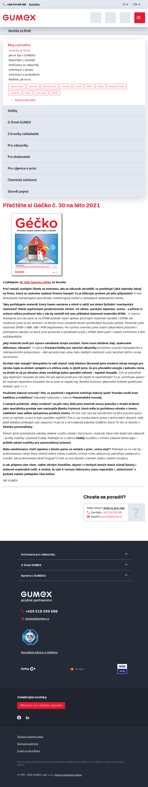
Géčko (89, 86)
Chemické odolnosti (22, 180)
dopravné (33, 86)
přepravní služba (116, 86)
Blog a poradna (19, 45)
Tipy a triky (41, 92)
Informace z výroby (21, 70)
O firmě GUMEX (19, 122)
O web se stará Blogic (28, 750)
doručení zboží (49, 86)
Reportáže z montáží (22, 60)
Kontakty (34, 4)
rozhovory (14, 92)
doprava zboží (16, 86)
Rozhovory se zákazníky (24, 65)
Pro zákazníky (18, 145)
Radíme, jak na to (20, 79)
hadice (101, 86)
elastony (66, 86)
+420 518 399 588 (16, 4)
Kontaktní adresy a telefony (39, 652)
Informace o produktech (24, 74)
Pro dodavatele (19, 157)
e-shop (78, 86)
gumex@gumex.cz (111, 516)
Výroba (55, 92)
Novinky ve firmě (19, 30)
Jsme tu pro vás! (114, 508)
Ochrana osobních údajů (30, 736)
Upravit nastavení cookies (68, 774)
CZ (123, 4)
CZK (135, 4)
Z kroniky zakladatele (23, 134)
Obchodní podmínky (27, 743)
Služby (28, 92)
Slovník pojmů (18, 191)
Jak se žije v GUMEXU (22, 55)
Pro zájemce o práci (22, 168)
